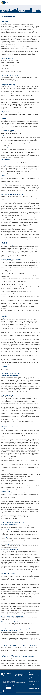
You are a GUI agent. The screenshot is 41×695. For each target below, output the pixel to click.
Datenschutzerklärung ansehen (8, 690)
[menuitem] (36, 2)
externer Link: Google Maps (20, 686)
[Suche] (36, 2)
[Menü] (38, 2)
